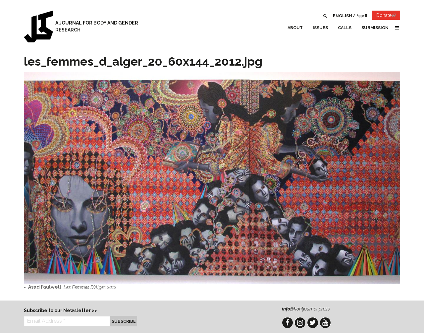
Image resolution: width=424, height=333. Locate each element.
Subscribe (124, 321)
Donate (388, 16)
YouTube (325, 322)
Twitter (312, 322)
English (342, 15)
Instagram (300, 322)
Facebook (287, 322)
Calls (344, 27)
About (295, 27)
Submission (375, 27)
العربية (362, 16)
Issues (320, 27)
